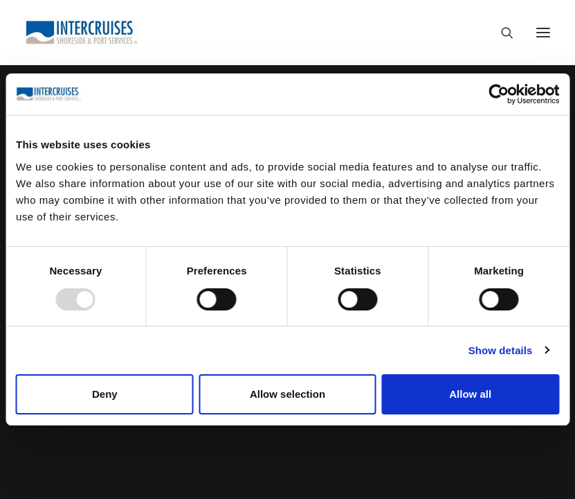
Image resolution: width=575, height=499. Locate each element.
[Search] (501, 32)
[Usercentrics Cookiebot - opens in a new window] (498, 94)
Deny (105, 394)
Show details (500, 350)
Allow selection (287, 394)
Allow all (470, 394)
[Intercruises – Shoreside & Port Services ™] (81, 32)
